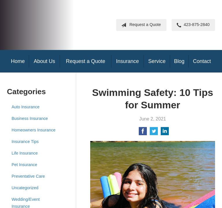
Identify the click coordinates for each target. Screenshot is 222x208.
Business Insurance (30, 118)
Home (18, 61)
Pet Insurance (24, 164)
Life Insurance (25, 153)
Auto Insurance (26, 107)
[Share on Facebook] (143, 133)
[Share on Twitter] (154, 133)
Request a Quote (140, 25)
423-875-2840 (192, 25)
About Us (44, 61)
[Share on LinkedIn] (165, 133)
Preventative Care (28, 176)
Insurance (127, 61)
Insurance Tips (25, 141)
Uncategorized (25, 187)
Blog (179, 61)
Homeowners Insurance (34, 130)
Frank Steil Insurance (54, 25)
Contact (202, 61)
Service (157, 61)
